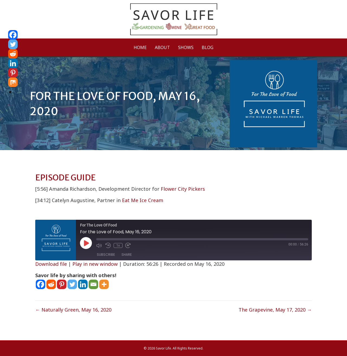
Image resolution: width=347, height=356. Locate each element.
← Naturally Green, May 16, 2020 (73, 309)
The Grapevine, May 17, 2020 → (275, 309)
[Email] (93, 284)
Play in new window (95, 264)
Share (126, 254)
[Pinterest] (61, 284)
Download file (51, 264)
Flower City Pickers (183, 189)
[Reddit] (51, 284)
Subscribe (106, 254)
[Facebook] (40, 284)
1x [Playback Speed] (118, 245)
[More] (104, 284)
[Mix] (13, 82)
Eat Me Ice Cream (142, 200)
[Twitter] (72, 284)
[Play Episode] (86, 243)
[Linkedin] (83, 284)
